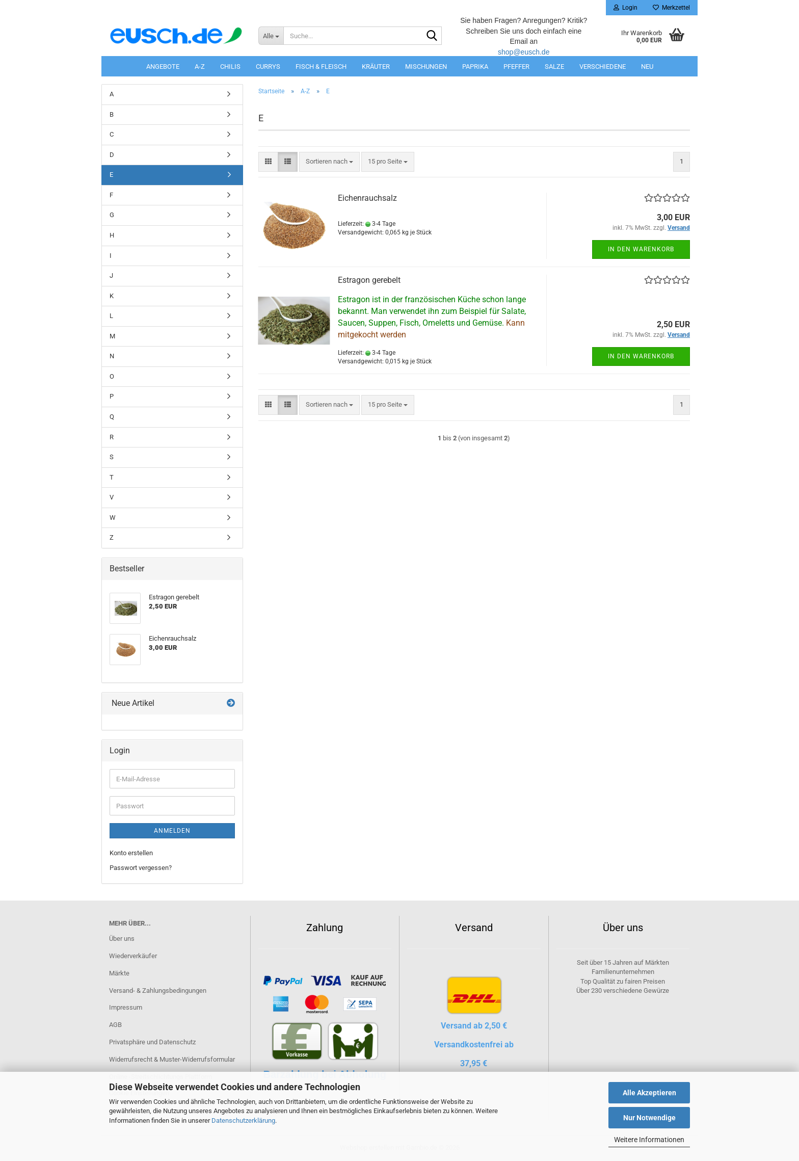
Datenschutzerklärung (243, 1120)
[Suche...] (270, 36)
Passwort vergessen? (141, 868)
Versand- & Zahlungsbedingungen (157, 990)
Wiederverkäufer (133, 956)
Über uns (122, 938)
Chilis (230, 66)
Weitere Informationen (649, 1140)
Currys (268, 66)
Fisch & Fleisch (321, 66)
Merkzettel (671, 7)
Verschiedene (602, 66)
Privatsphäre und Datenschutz (152, 1042)
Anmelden (172, 830)
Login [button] (625, 7)
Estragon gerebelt (369, 280)
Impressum (125, 1007)
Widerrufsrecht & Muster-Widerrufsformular (172, 1059)
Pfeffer (516, 66)
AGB (115, 1024)
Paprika (475, 66)
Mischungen (426, 66)
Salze (554, 66)
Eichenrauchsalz (367, 198)
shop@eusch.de (523, 52)
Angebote (162, 66)
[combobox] (329, 162)
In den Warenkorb (641, 249)
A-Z (200, 66)
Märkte (119, 973)
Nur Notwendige (649, 1118)
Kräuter (376, 66)
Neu (647, 66)
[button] (268, 162)
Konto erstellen (131, 853)
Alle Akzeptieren (649, 1093)
